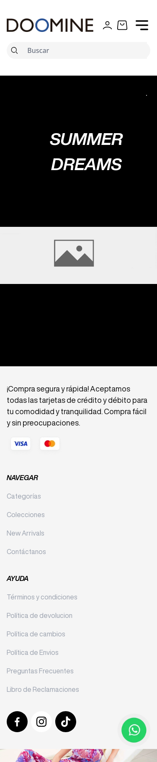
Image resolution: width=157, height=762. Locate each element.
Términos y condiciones (42, 597)
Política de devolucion (39, 615)
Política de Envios (33, 652)
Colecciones (26, 514)
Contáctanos (26, 551)
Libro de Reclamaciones (43, 689)
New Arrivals (25, 533)
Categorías (24, 496)
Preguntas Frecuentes (40, 670)
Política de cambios (36, 634)
